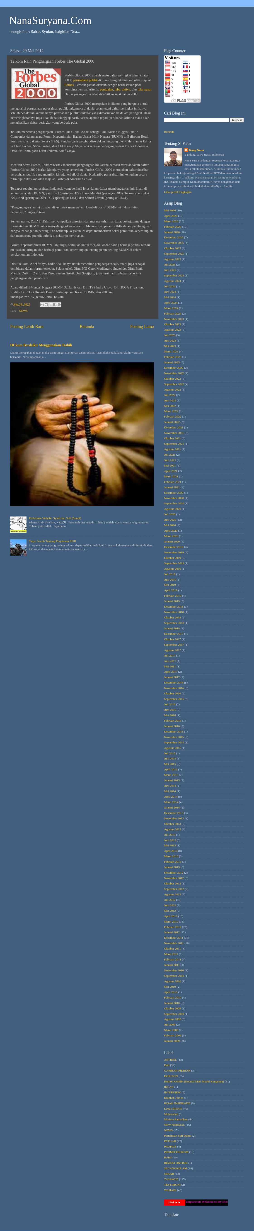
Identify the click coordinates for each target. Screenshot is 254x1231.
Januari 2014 (172, 807)
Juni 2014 (170, 785)
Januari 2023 (172, 362)
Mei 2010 (170, 986)
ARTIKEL (170, 1059)
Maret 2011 (171, 954)
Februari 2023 (172, 357)
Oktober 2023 (172, 324)
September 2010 (174, 975)
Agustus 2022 (172, 389)
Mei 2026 (170, 210)
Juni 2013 (170, 840)
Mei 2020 (170, 525)
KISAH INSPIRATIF (177, 1103)
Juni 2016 (170, 709)
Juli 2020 (169, 514)
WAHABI (170, 1190)
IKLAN (169, 1087)
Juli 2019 (169, 574)
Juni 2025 (170, 270)
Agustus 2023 (172, 329)
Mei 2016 (170, 715)
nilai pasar (144, 89)
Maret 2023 (171, 351)
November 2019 (174, 552)
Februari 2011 (172, 959)
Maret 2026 (171, 221)
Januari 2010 (172, 1003)
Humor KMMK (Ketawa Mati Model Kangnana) (194, 1081)
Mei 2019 (170, 584)
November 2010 (174, 970)
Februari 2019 (172, 595)
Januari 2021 (172, 487)
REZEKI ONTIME (176, 1163)
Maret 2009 (171, 1030)
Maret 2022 (171, 411)
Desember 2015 (173, 731)
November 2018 (174, 612)
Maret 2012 (171, 921)
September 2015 (174, 742)
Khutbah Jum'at (173, 1097)
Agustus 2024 (172, 281)
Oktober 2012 (172, 883)
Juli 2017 (169, 655)
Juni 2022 (170, 400)
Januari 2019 (172, 601)
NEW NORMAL (174, 1124)
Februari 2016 (172, 720)
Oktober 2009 (172, 1008)
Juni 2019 (170, 579)
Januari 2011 (172, 965)
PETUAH (170, 1141)
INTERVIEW (172, 1092)
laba (117, 89)
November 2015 (174, 737)
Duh (166, 1065)
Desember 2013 (173, 813)
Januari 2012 (172, 932)
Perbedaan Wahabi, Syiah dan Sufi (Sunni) (55, 518)
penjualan (106, 89)
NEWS (23, 311)
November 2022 (174, 373)
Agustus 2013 (172, 829)
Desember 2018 (173, 606)
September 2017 (174, 644)
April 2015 (170, 769)
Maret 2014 (171, 802)
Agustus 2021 (172, 449)
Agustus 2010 (172, 981)
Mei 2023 (170, 346)
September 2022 (174, 384)
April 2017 (170, 671)
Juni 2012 (170, 905)
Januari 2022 (172, 422)
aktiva (126, 89)
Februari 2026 (172, 226)
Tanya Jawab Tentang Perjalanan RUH (52, 541)
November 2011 (174, 943)
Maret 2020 (171, 536)
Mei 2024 (170, 297)
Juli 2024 (169, 286)
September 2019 (174, 563)
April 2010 (170, 992)
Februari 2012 (172, 927)
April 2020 (170, 530)
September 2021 (174, 443)
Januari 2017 (172, 677)
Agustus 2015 (172, 748)
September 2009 (174, 1014)
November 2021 (174, 433)
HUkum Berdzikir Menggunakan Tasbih (41, 345)
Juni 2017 (170, 661)
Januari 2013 (172, 867)
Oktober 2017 (172, 639)
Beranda (87, 326)
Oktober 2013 (172, 824)
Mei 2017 (170, 666)
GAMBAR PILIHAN (177, 1070)
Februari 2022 (172, 416)
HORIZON (171, 1076)
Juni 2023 (170, 340)
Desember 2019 (173, 547)
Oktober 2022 (172, 378)
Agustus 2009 (172, 1019)
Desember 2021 (173, 427)
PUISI (168, 1157)
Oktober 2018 (172, 617)
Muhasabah (171, 1114)
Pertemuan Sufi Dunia (177, 1135)
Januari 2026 (172, 232)
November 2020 (174, 498)
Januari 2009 (172, 1041)
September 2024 (174, 275)
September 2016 (174, 699)
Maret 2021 (171, 476)
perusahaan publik (85, 80)
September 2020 (174, 503)
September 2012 (174, 889)
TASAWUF (171, 1179)
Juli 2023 (169, 335)
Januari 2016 (172, 726)
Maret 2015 (171, 775)
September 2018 (174, 623)
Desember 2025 (173, 237)
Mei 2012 (170, 910)
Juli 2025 (169, 264)
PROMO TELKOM (176, 1152)
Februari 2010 (172, 997)
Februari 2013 (172, 861)
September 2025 (174, 253)
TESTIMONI (172, 1184)
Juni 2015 (170, 758)
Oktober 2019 (172, 557)
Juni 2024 (170, 291)
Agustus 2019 (172, 568)
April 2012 (170, 916)
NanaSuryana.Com (50, 20)
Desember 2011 (173, 937)
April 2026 (170, 215)
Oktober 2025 (172, 248)
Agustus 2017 (172, 650)
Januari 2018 (172, 628)
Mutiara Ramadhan (176, 1119)
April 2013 (170, 850)
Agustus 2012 (172, 894)
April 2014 (170, 796)
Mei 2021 (170, 465)
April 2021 (170, 471)
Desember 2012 (173, 872)
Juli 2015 (169, 753)
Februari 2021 (172, 482)
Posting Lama (142, 326)
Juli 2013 (169, 834)
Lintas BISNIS (173, 1108)
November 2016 (174, 688)
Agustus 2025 (172, 259)
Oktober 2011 (172, 948)
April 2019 (170, 590)
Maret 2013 (171, 856)
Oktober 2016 (172, 693)
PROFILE (170, 1146)
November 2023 (174, 319)
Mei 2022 (170, 406)
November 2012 (174, 878)
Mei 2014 (170, 791)
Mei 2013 (170, 845)
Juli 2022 (169, 395)
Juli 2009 (169, 1024)
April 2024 (170, 302)
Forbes (69, 85)
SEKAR (169, 1173)
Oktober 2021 (172, 438)
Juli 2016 (169, 704)
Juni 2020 (170, 519)
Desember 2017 (173, 633)
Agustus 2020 (172, 508)
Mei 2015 (170, 764)
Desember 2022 (173, 367)
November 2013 (174, 818)
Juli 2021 (169, 454)
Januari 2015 (172, 780)
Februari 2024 (172, 313)
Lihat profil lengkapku (177, 192)
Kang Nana (196, 150)
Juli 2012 (169, 899)
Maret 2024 (171, 308)
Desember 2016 (173, 682)
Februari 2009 (172, 1035)
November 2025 (174, 242)
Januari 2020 (172, 541)
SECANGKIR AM (175, 1168)
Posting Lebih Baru (27, 326)
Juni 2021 (170, 460)
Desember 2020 (173, 492)
